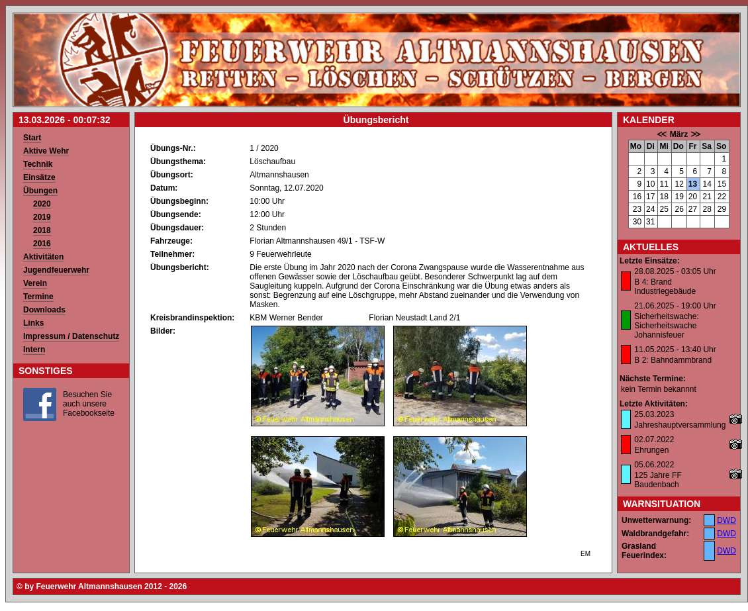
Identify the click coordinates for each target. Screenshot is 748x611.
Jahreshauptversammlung (679, 425)
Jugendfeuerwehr (56, 270)
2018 (42, 230)
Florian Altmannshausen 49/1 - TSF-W (317, 241)
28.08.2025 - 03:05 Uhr (675, 271)
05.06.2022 (654, 464)
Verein (35, 283)
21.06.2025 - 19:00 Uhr (675, 305)
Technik (37, 164)
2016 (42, 243)
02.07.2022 (654, 439)
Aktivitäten (43, 256)
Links (33, 323)
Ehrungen (651, 450)
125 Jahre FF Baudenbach (657, 480)
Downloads (44, 309)
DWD (726, 520)
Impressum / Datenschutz (71, 336)
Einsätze (39, 177)
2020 (42, 204)
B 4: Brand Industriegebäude (665, 286)
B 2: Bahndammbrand (673, 360)
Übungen (40, 190)
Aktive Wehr (46, 151)
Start (32, 137)
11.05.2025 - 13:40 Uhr (675, 349)
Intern (34, 349)
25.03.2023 (654, 414)
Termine (38, 296)
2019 (42, 217)
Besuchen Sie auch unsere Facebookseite (89, 404)
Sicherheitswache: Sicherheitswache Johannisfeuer (666, 326)
